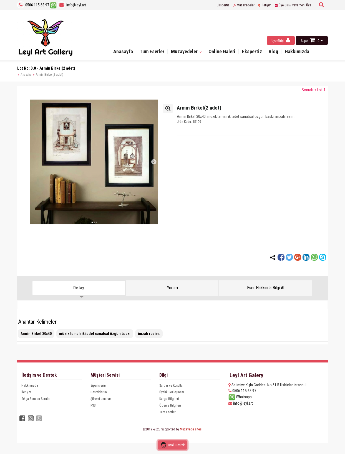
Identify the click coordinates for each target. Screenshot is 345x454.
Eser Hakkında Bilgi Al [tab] (265, 287)
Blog (276, 52)
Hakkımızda (300, 52)
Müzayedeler (244, 5)
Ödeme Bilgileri (170, 405)
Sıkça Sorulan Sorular (36, 399)
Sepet (304, 41)
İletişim (264, 5)
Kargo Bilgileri (169, 399)
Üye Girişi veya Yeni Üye (293, 5)
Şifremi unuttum (101, 399)
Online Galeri (222, 52)
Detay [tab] (78, 287)
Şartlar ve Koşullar (171, 385)
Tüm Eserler (149, 52)
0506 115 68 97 (37, 5)
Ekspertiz (223, 5)
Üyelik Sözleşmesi (171, 392)
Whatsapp (240, 397)
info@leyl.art (71, 5)
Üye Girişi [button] (280, 40)
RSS (92, 405)
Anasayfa (119, 52)
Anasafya (26, 74)
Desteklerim (98, 392)
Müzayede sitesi (191, 429)
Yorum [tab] (172, 287)
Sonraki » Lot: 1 (314, 90)
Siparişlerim (98, 385)
